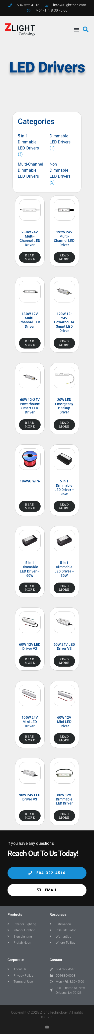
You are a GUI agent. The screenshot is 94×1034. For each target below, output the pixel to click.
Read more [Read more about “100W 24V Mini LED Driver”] (30, 738)
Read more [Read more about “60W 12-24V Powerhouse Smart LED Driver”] (30, 424)
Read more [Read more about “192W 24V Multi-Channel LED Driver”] (64, 257)
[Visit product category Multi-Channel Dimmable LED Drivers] (31, 170)
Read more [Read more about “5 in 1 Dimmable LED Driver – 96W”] (64, 506)
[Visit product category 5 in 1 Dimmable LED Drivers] (31, 145)
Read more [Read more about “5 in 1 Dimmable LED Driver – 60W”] (30, 587)
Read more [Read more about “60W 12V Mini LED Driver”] (64, 738)
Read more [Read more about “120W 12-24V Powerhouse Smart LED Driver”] (64, 343)
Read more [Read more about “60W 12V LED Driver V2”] (30, 661)
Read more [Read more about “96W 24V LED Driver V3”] (30, 815)
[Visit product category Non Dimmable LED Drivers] (63, 173)
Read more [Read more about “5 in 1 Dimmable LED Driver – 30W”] (64, 587)
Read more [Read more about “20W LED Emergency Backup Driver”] (64, 424)
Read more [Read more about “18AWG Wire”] (30, 506)
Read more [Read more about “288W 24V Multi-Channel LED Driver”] (30, 257)
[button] (76, 29)
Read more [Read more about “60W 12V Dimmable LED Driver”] (64, 815)
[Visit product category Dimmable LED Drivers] (63, 142)
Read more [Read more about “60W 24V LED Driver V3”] (64, 661)
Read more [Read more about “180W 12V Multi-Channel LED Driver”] (30, 343)
